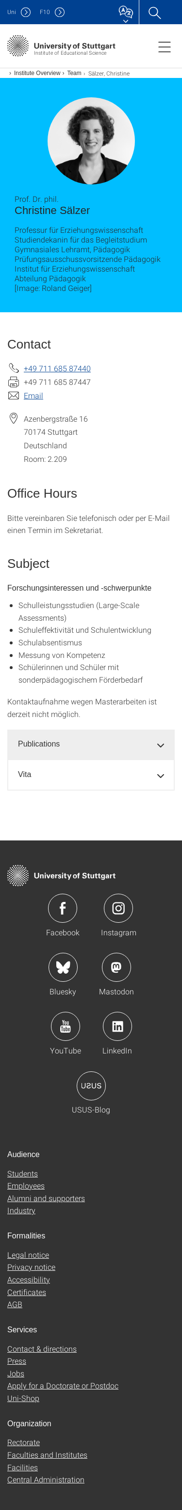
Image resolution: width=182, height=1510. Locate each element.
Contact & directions (42, 1348)
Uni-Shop (23, 1398)
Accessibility (28, 1279)
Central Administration (45, 1479)
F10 (45, 11)
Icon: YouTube (65, 1026)
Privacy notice (31, 1267)
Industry (21, 1210)
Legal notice (28, 1255)
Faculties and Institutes (47, 1454)
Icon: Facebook (62, 908)
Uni (11, 11)
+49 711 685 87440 (57, 368)
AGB (14, 1304)
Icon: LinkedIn (117, 1026)
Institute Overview (37, 73)
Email (33, 395)
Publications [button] (39, 744)
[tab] (91, 744)
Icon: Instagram (118, 908)
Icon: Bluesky (63, 967)
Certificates (26, 1292)
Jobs (15, 1373)
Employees (26, 1185)
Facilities (22, 1467)
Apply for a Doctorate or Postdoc (62, 1385)
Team (74, 73)
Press (16, 1361)
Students (22, 1173)
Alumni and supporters (46, 1198)
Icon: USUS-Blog (91, 1085)
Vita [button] (24, 774)
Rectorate (23, 1442)
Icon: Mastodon (116, 967)
